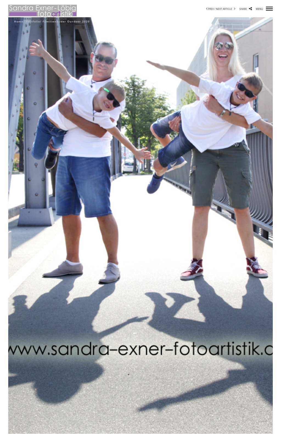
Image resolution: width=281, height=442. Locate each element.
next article (225, 9)
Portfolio (33, 21)
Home (18, 21)
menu (264, 9)
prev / (211, 9)
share (245, 9)
